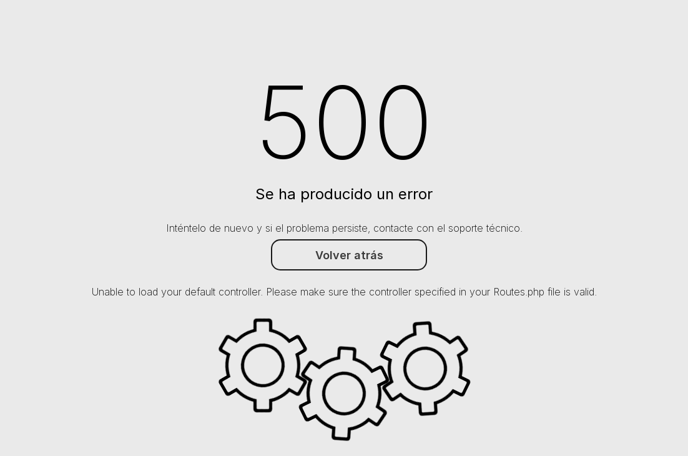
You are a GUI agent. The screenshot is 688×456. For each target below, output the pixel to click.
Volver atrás (349, 255)
